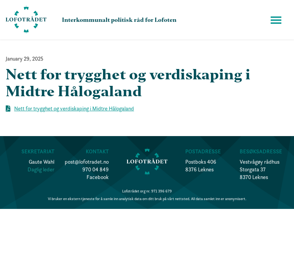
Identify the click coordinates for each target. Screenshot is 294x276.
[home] (26, 19)
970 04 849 (95, 169)
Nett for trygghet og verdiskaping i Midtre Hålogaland (74, 108)
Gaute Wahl (41, 161)
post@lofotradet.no (87, 161)
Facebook (98, 177)
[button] (276, 20)
